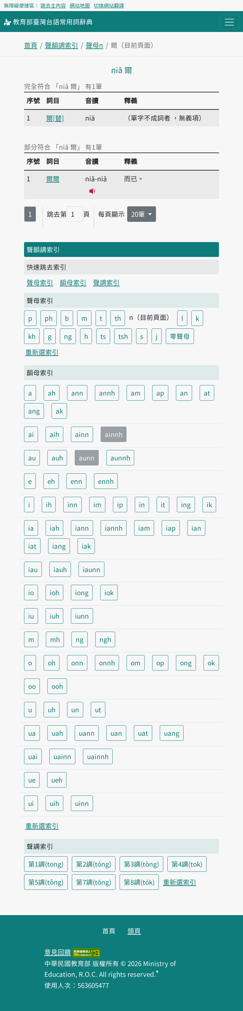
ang (34, 410)
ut (98, 709)
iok (109, 592)
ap (160, 392)
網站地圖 (80, 5)
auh (57, 457)
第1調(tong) (46, 864)
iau (33, 569)
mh (55, 639)
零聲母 (180, 336)
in (142, 504)
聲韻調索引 (61, 45)
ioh (54, 592)
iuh (54, 616)
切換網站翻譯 (109, 5)
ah (51, 392)
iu (31, 616)
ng (68, 336)
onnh (107, 662)
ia (31, 528)
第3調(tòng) (141, 864)
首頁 (30, 45)
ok (211, 662)
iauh (60, 569)
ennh (106, 481)
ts (103, 336)
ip (120, 504)
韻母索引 (73, 282)
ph (49, 318)
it (163, 504)
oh (51, 662)
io (31, 592)
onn (77, 662)
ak (59, 410)
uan (116, 733)
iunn (82, 616)
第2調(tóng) (93, 864)
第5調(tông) (46, 882)
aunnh (120, 457)
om (135, 662)
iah (54, 528)
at (207, 392)
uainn (62, 756)
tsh (123, 336)
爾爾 (52, 178)
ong (186, 662)
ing (186, 504)
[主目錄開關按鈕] (229, 22)
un (75, 709)
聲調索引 (106, 282)
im (97, 504)
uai (33, 756)
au (32, 457)
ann (77, 392)
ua (32, 733)
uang (171, 733)
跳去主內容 (53, 5)
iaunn (91, 569)
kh (31, 336)
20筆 (138, 214)
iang (59, 546)
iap (171, 528)
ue (31, 779)
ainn (82, 434)
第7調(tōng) (93, 882)
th (118, 318)
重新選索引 (42, 352)
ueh (56, 779)
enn (76, 481)
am (135, 392)
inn (72, 504)
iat (32, 546)
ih (49, 504)
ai (31, 434)
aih (54, 434)
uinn (82, 803)
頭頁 (134, 930)
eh (51, 481)
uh (51, 709)
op (160, 662)
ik (209, 504)
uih (54, 803)
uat (143, 733)
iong (82, 592)
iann (82, 528)
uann (87, 733)
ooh (57, 686)
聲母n (94, 45)
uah (57, 733)
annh (107, 392)
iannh (113, 528)
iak (86, 546)
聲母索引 (40, 282)
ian (196, 528)
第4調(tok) (186, 864)
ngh (105, 639)
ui (31, 803)
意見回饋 (57, 952)
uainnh (98, 756)
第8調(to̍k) (139, 882)
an (184, 392)
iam (144, 528)
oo (32, 686)
